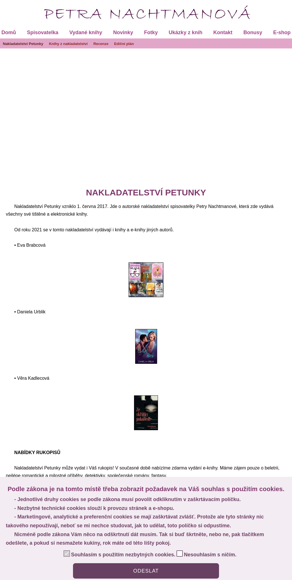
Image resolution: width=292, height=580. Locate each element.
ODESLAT (146, 571)
